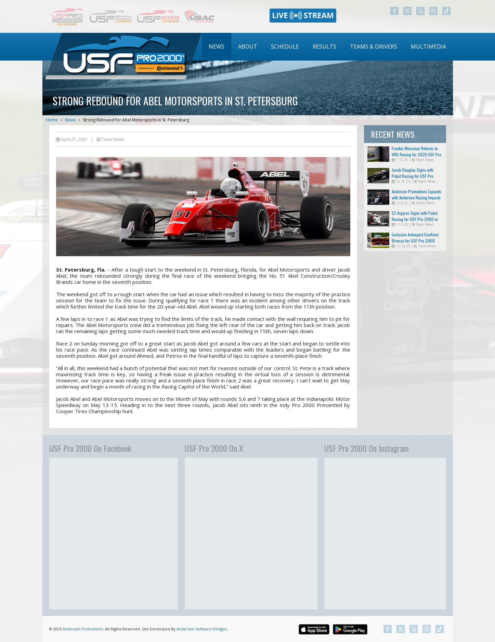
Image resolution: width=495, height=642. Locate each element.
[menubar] (327, 47)
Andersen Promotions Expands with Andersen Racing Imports (416, 194)
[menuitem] (216, 47)
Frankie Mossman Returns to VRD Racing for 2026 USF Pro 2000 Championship (416, 154)
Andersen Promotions (83, 628)
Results (324, 46)
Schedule (285, 46)
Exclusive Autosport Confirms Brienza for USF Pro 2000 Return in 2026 (415, 241)
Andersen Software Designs (202, 628)
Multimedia (428, 46)
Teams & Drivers (373, 46)
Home (52, 120)
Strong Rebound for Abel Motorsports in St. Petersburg (136, 120)
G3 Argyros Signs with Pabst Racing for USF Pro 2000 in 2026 (415, 219)
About (247, 46)
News (216, 46)
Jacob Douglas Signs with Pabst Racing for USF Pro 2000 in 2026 (412, 176)
